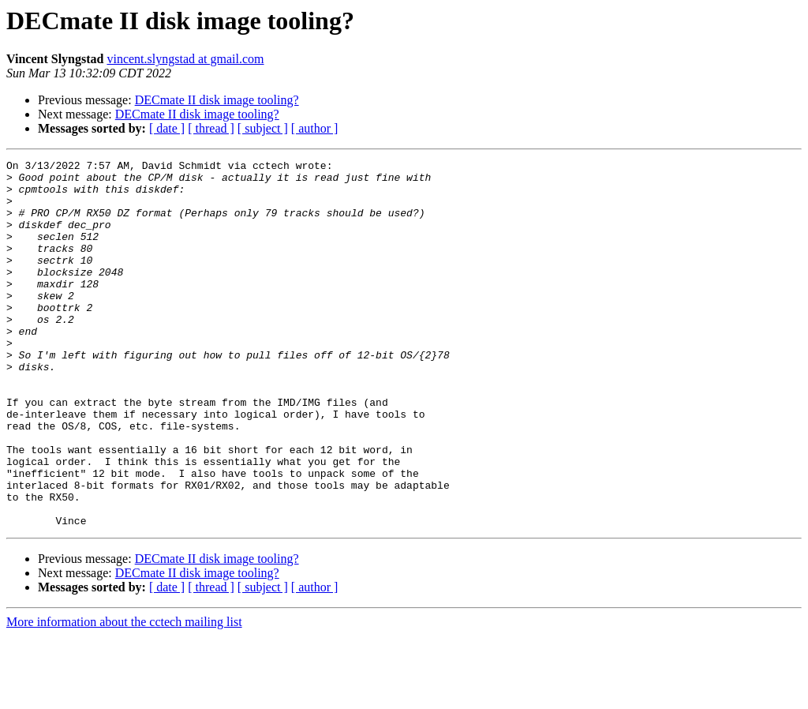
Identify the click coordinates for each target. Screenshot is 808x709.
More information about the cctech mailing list (124, 695)
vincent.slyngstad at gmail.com (185, 59)
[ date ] (167, 128)
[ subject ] (263, 128)
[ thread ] (211, 128)
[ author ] (315, 128)
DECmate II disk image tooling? (217, 100)
